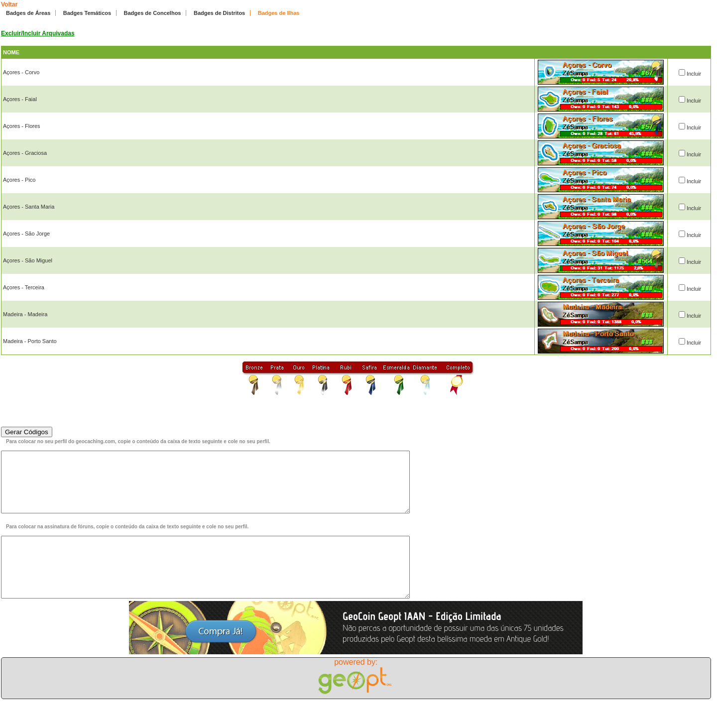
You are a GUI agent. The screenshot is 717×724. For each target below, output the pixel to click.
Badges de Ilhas (279, 13)
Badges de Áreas (28, 13)
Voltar (9, 4)
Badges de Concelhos (152, 13)
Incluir (694, 74)
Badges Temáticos (87, 13)
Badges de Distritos (219, 13)
